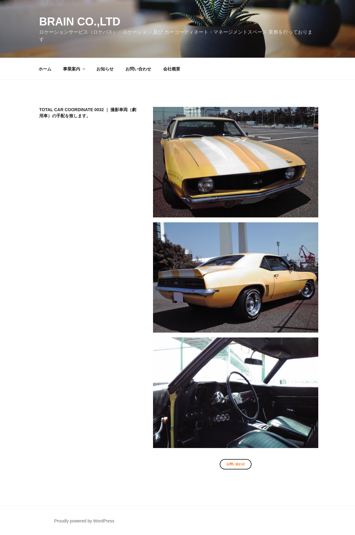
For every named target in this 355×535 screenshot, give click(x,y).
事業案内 (74, 68)
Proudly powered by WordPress (84, 520)
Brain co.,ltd (79, 21)
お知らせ (105, 68)
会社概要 (171, 68)
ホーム (45, 68)
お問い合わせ (138, 68)
